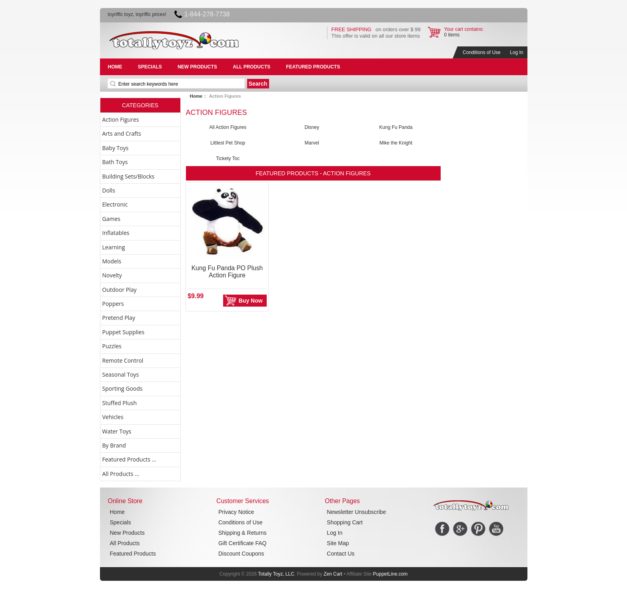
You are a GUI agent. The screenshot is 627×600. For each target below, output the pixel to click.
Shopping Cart (345, 522)
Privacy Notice (236, 512)
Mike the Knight (396, 143)
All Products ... (120, 474)
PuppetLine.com (390, 574)
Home (196, 96)
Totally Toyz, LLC (276, 574)
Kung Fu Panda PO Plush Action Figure (227, 272)
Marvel (312, 143)
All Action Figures (227, 127)
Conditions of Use (482, 52)
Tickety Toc (228, 158)
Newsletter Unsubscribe (356, 512)
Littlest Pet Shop (227, 143)
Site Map (338, 543)
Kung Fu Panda (395, 127)
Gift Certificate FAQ (242, 543)
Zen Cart (332, 574)
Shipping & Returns (242, 533)
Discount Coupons (241, 553)
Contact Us (340, 553)
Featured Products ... (129, 459)
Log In (516, 52)
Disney (311, 127)
